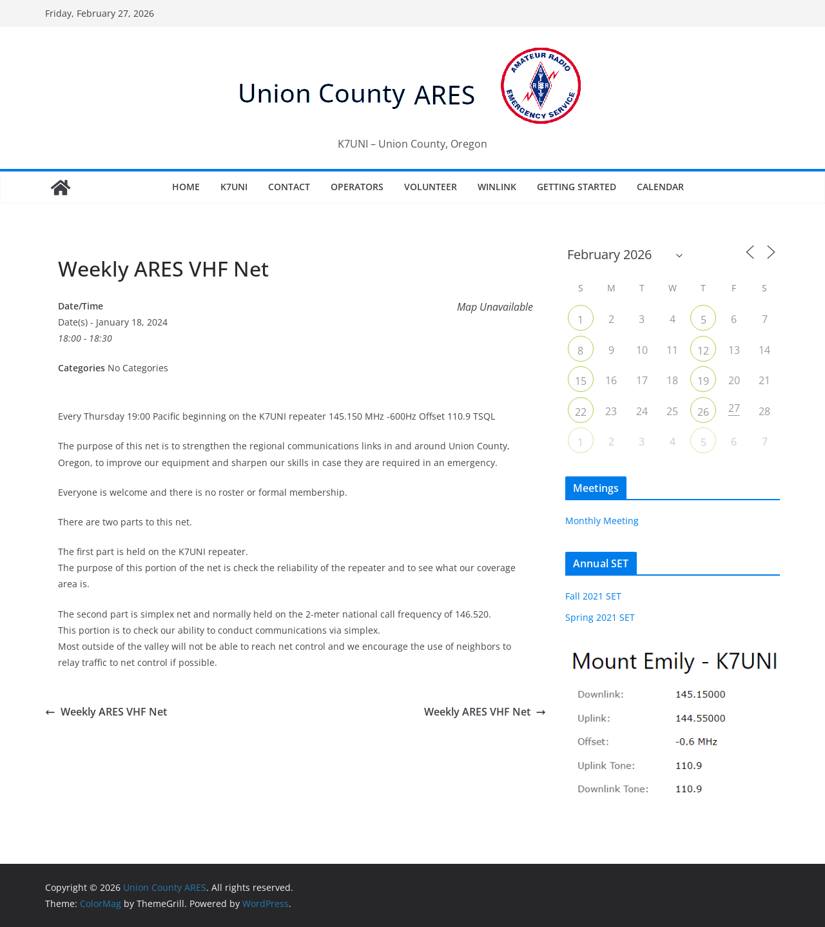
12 (703, 351)
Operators (357, 187)
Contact (289, 187)
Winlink (497, 187)
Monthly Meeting (602, 520)
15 (581, 381)
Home (186, 187)
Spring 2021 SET (600, 617)
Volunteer (430, 187)
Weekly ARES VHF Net (106, 712)
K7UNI (234, 187)
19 (703, 381)
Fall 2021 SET (593, 596)
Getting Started (576, 187)
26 (703, 412)
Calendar (660, 187)
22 (581, 412)
